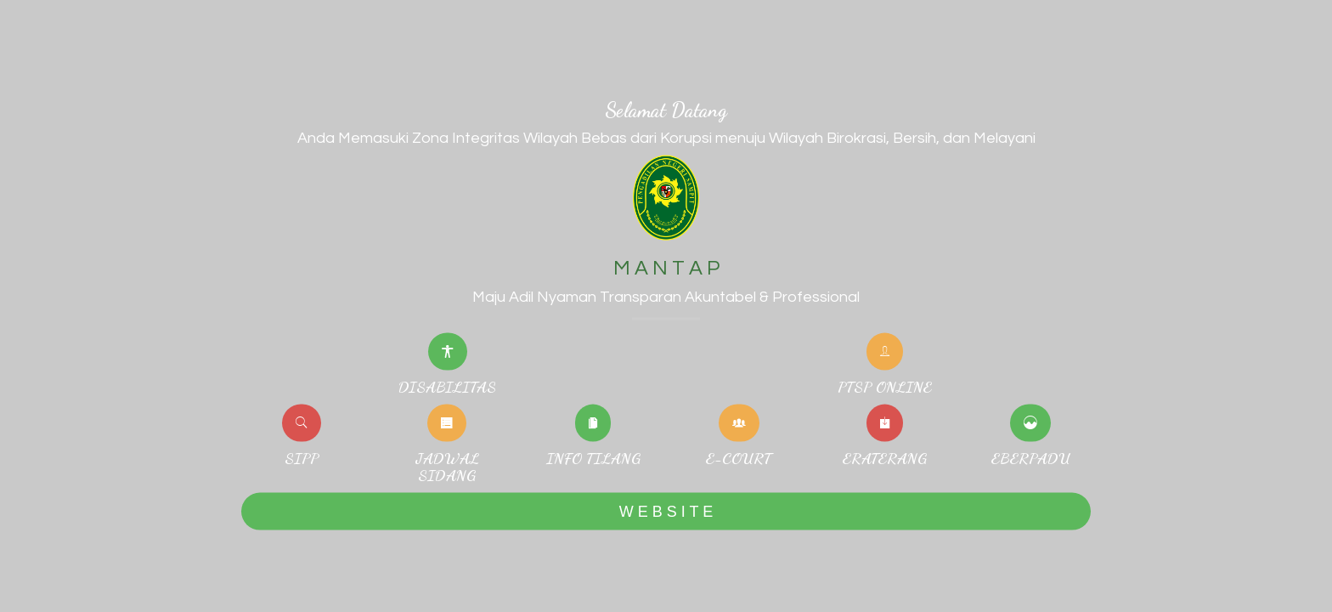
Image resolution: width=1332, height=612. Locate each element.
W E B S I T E (666, 510)
